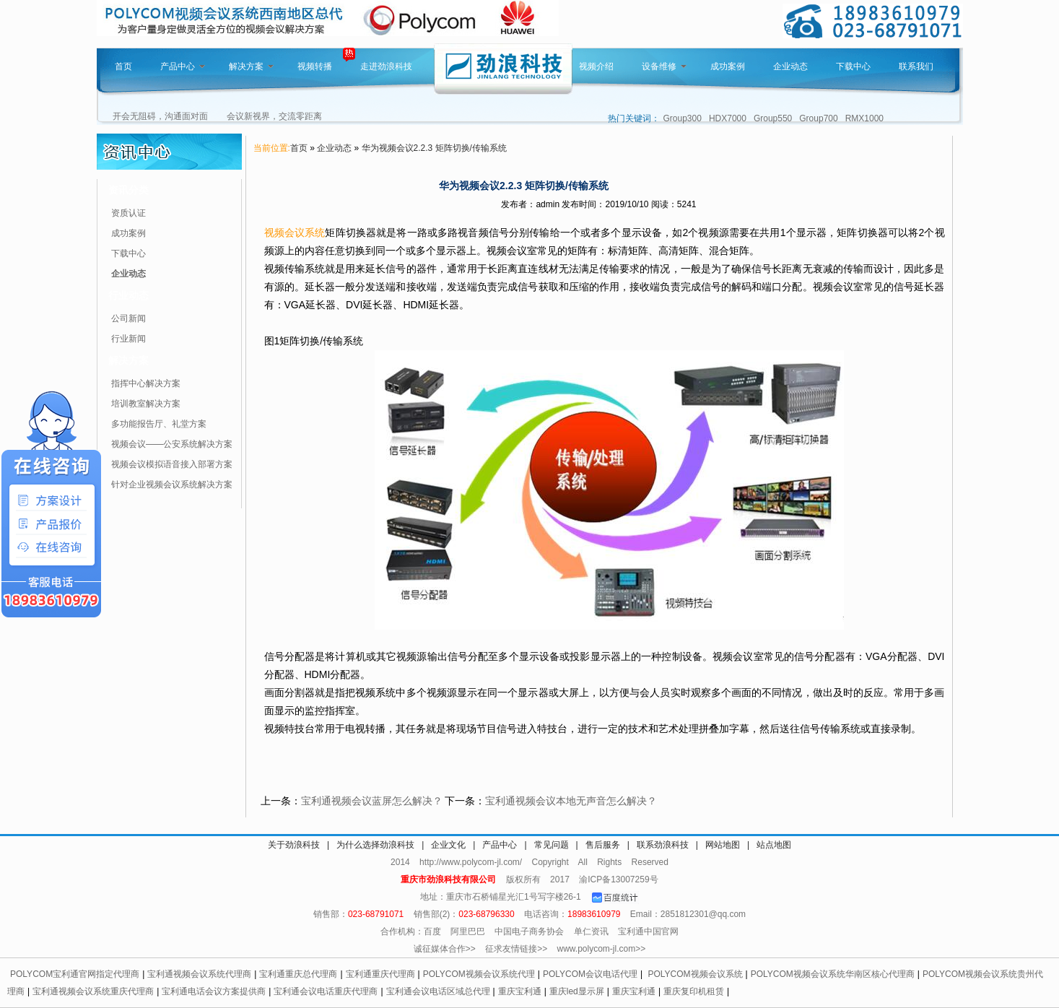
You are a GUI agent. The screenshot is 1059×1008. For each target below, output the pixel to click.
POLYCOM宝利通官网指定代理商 (74, 974)
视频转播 (314, 66)
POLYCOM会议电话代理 (590, 974)
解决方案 (251, 66)
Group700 (818, 118)
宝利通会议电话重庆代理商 (326, 991)
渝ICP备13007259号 (618, 879)
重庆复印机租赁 (693, 991)
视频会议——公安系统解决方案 (171, 444)
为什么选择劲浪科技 (375, 845)
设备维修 (664, 66)
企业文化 (448, 845)
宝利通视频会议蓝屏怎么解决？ (372, 801)
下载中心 (853, 66)
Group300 (682, 118)
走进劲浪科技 (386, 66)
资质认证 (128, 213)
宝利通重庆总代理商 (298, 974)
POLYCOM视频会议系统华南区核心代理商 (833, 974)
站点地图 (774, 845)
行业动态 (128, 295)
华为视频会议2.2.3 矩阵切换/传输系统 (434, 148)
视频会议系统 (295, 232)
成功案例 (727, 66)
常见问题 (551, 845)
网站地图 (722, 845)
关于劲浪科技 (294, 845)
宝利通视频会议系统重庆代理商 (93, 991)
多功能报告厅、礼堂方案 (158, 424)
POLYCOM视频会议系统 (695, 974)
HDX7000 (727, 118)
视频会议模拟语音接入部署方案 (171, 464)
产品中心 (182, 66)
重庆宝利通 (519, 991)
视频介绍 (596, 66)
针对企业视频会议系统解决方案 (171, 484)
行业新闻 (128, 339)
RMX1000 (864, 118)
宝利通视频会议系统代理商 (199, 974)
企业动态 (790, 66)
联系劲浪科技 (663, 845)
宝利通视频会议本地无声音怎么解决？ (571, 801)
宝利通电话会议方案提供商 (214, 991)
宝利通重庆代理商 (380, 974)
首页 (123, 66)
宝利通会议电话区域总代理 (438, 991)
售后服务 (602, 845)
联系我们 (916, 66)
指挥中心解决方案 (145, 383)
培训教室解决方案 (145, 404)
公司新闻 (128, 318)
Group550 (773, 118)
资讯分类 (128, 190)
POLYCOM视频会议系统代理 (479, 974)
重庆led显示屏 (576, 991)
